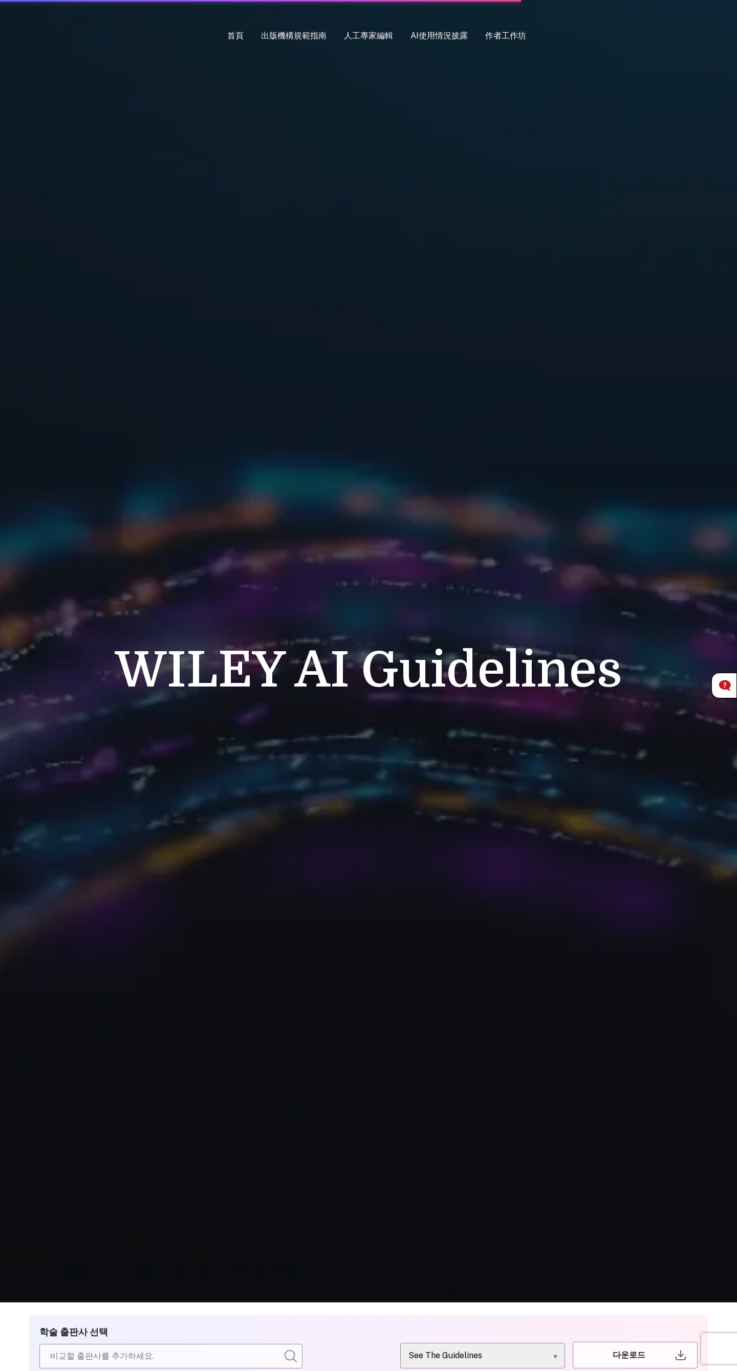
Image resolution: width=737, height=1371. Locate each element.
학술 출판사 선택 (73, 1331)
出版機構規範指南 (294, 35)
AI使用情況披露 (439, 35)
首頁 (235, 35)
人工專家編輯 (368, 35)
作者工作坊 (505, 35)
